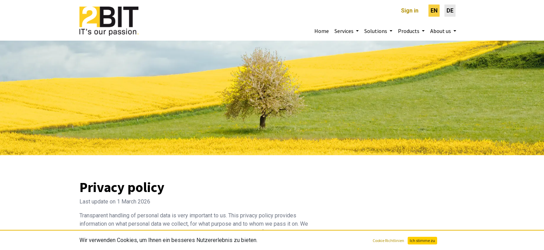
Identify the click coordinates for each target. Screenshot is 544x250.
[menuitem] (434, 11)
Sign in (409, 10)
